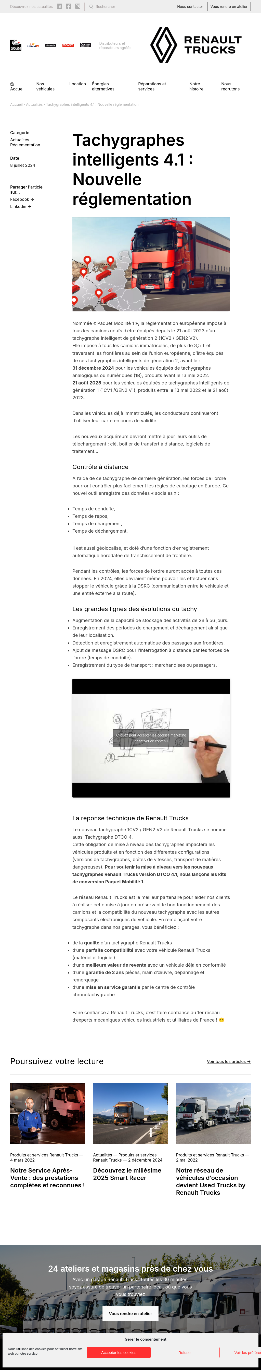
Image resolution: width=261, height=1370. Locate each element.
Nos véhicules (45, 86)
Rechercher (105, 6)
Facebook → (22, 199)
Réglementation (25, 144)
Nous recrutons (230, 86)
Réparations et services (152, 86)
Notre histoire (196, 86)
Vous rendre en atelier (229, 6)
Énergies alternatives (103, 86)
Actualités (34, 104)
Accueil (17, 88)
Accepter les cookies (118, 1352)
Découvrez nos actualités (31, 6)
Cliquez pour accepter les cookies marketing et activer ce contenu (151, 738)
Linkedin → (20, 206)
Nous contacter (190, 6)
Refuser (185, 1352)
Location (77, 83)
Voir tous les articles (226, 1061)
